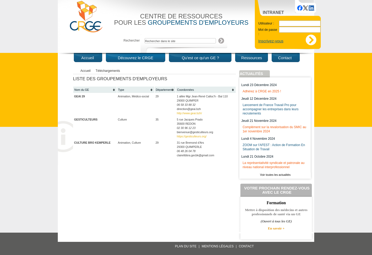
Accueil (85, 71)
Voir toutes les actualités (275, 174)
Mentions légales (218, 246)
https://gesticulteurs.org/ (191, 136)
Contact (246, 246)
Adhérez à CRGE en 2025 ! (261, 91)
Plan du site (186, 246)
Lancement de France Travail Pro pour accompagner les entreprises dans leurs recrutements (270, 109)
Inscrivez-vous (270, 41)
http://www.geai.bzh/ (189, 113)
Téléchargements (108, 71)
